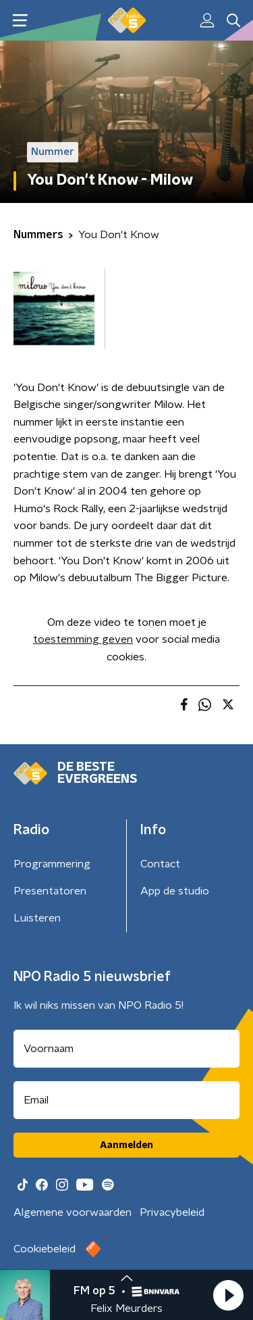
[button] (228, 1295)
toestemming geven (83, 639)
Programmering (51, 864)
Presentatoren (49, 891)
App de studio (174, 891)
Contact (160, 864)
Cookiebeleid (44, 1249)
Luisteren (37, 918)
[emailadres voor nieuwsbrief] (126, 1100)
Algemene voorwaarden (72, 1212)
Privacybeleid (172, 1212)
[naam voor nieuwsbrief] (126, 1049)
